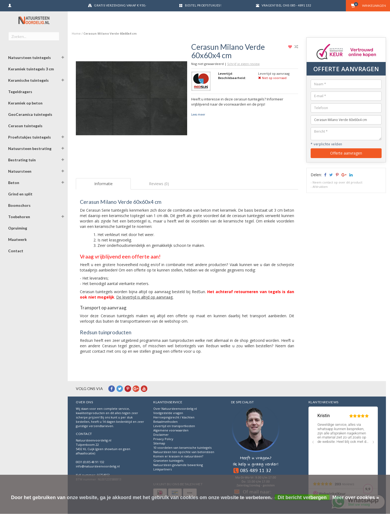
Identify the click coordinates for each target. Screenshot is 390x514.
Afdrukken (320, 187)
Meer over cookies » (355, 497)
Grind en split (20, 194)
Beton (13, 182)
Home (76, 33)
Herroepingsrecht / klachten (173, 417)
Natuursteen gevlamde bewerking (178, 465)
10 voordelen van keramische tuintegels (182, 448)
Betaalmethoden (165, 422)
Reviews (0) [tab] (159, 183)
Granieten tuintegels (168, 461)
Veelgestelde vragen (168, 413)
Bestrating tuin (22, 160)
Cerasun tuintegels (25, 125)
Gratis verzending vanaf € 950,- (120, 5)
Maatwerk (17, 239)
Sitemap (159, 443)
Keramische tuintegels (28, 80)
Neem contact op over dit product (337, 182)
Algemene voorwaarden (170, 430)
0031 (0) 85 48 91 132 (90, 462)
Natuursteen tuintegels (29, 57)
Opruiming (17, 228)
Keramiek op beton (25, 103)
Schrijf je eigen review (243, 64)
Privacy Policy (163, 439)
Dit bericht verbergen (302, 497)
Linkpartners (162, 469)
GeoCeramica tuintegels (30, 114)
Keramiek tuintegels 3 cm (31, 69)
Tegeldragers (20, 91)
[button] (62, 58)
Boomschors (19, 205)
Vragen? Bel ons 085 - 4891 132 (286, 5)
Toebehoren (19, 216)
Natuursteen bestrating (29, 148)
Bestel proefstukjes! (203, 5)
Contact (15, 250)
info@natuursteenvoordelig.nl (98, 466)
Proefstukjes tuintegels (29, 137)
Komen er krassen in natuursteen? (178, 456)
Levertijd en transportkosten (174, 426)
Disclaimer (161, 435)
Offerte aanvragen (346, 153)
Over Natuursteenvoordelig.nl (175, 409)
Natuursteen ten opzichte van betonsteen (183, 452)
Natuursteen (19, 171)
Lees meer (198, 114)
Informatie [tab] (103, 183)
